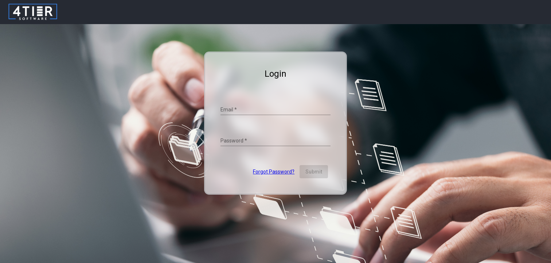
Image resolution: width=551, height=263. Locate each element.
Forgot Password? (273, 172)
